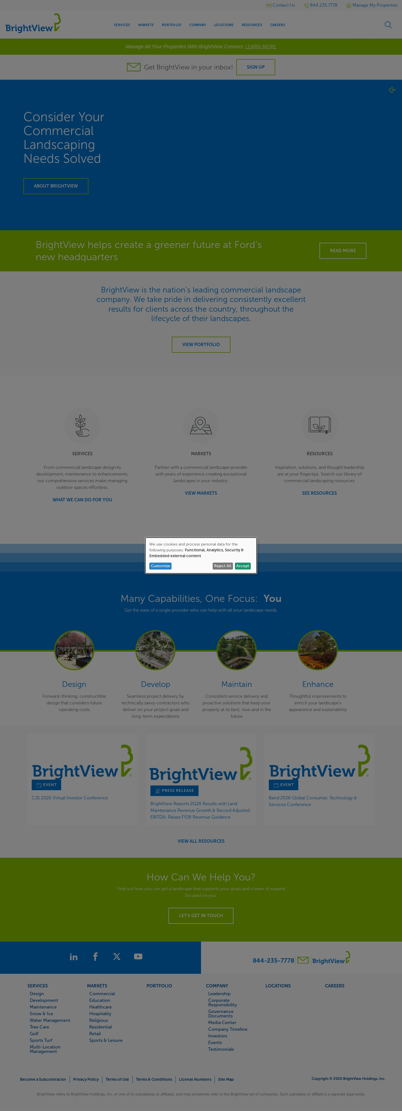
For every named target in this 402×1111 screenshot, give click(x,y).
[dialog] (201, 556)
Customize (160, 566)
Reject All (222, 566)
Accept (242, 566)
